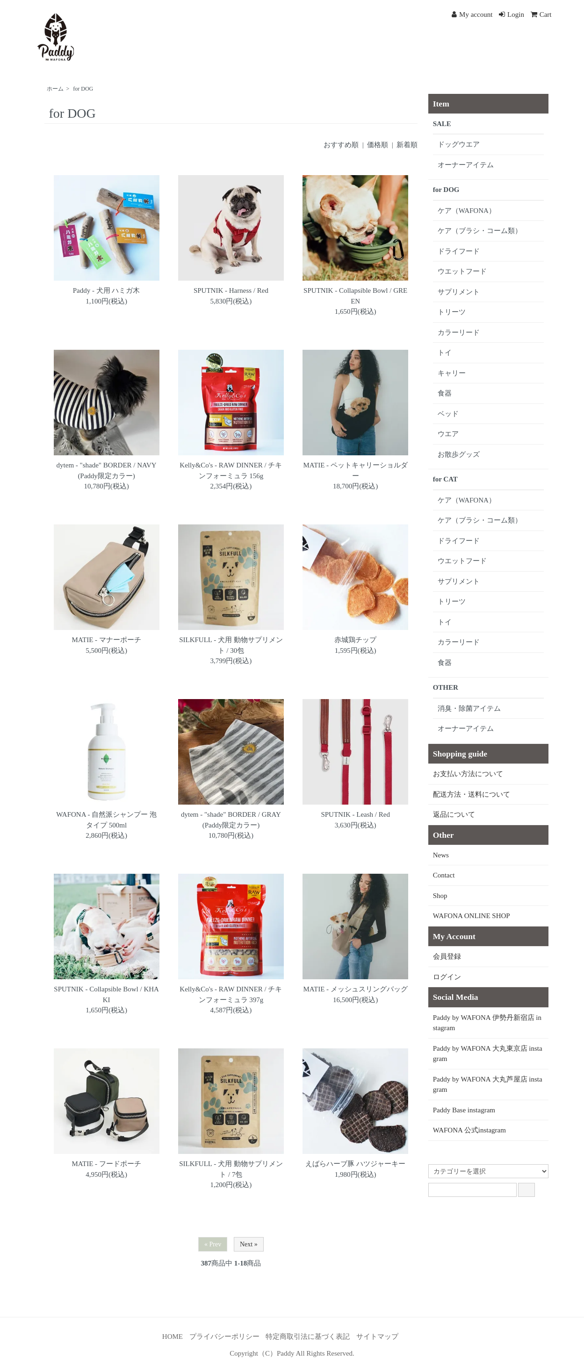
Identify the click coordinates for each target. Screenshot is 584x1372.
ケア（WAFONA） (467, 210)
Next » (249, 1244)
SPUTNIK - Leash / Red (355, 814)
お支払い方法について (468, 774)
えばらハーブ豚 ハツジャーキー (355, 1163)
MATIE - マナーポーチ (106, 640)
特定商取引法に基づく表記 (308, 1336)
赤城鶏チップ (355, 640)
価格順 (377, 145)
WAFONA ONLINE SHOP (471, 915)
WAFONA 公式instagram (469, 1130)
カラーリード (459, 332)
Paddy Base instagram (464, 1110)
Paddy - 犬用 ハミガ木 (106, 290)
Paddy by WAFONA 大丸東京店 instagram (487, 1054)
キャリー (452, 373)
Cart (541, 14)
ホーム (55, 88)
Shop (440, 895)
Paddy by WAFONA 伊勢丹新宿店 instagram (487, 1023)
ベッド (448, 413)
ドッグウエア (459, 144)
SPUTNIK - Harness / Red (231, 290)
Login (511, 14)
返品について (454, 814)
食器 (445, 393)
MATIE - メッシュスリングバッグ (355, 989)
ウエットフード (462, 271)
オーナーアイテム (466, 165)
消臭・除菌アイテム (469, 708)
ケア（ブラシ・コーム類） (480, 230)
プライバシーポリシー (224, 1336)
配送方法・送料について (471, 794)
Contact (444, 875)
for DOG (83, 88)
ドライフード (459, 251)
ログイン (447, 977)
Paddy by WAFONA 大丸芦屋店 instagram (487, 1084)
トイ (445, 352)
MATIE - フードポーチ (106, 1163)
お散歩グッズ (459, 454)
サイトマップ (377, 1336)
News (441, 855)
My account (472, 14)
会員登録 (447, 956)
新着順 (407, 145)
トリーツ (452, 312)
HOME (172, 1336)
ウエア (448, 434)
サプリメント (459, 292)
